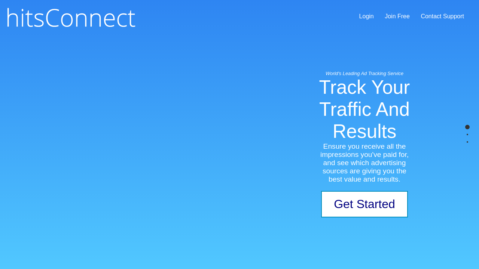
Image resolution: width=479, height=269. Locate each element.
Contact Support (442, 16)
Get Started (364, 204)
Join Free (397, 16)
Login (366, 16)
